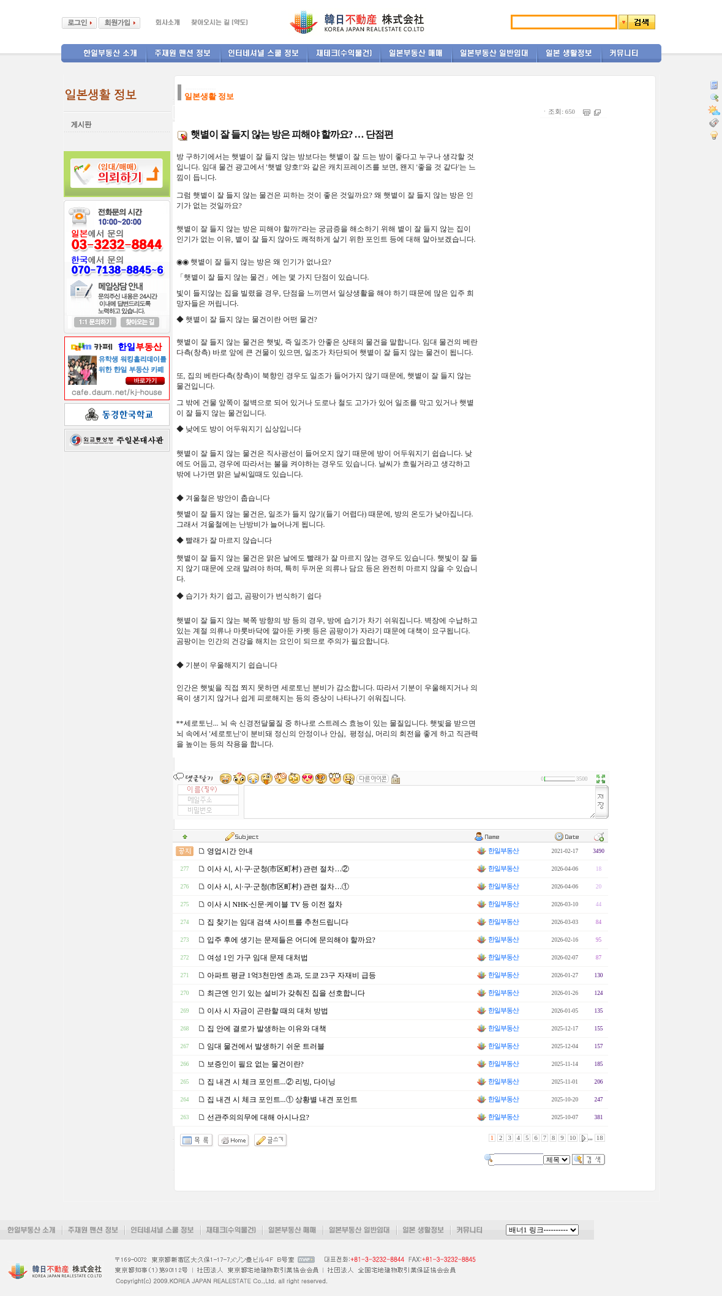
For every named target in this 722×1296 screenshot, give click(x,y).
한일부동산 (497, 850)
